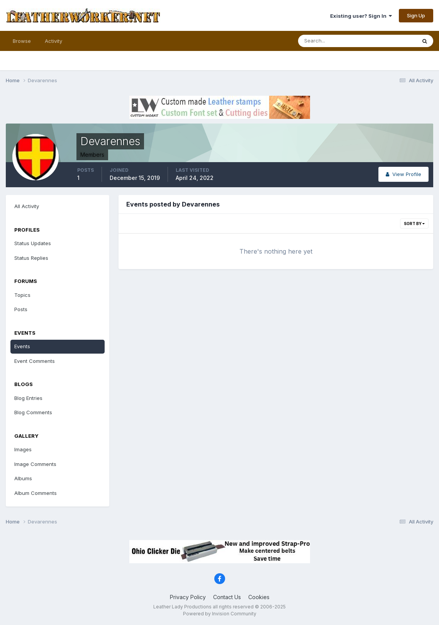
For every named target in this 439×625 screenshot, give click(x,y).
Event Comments (34, 361)
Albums (23, 478)
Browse (22, 41)
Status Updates (32, 243)
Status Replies (31, 258)
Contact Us (227, 597)
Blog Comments (33, 412)
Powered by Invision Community (219, 614)
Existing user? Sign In (361, 16)
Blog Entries (28, 398)
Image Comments (35, 464)
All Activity (26, 206)
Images (23, 449)
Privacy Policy (188, 597)
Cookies (259, 597)
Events (22, 346)
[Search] (332, 41)
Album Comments (35, 493)
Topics (22, 295)
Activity (53, 41)
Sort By (414, 223)
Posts (20, 309)
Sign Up (416, 15)
